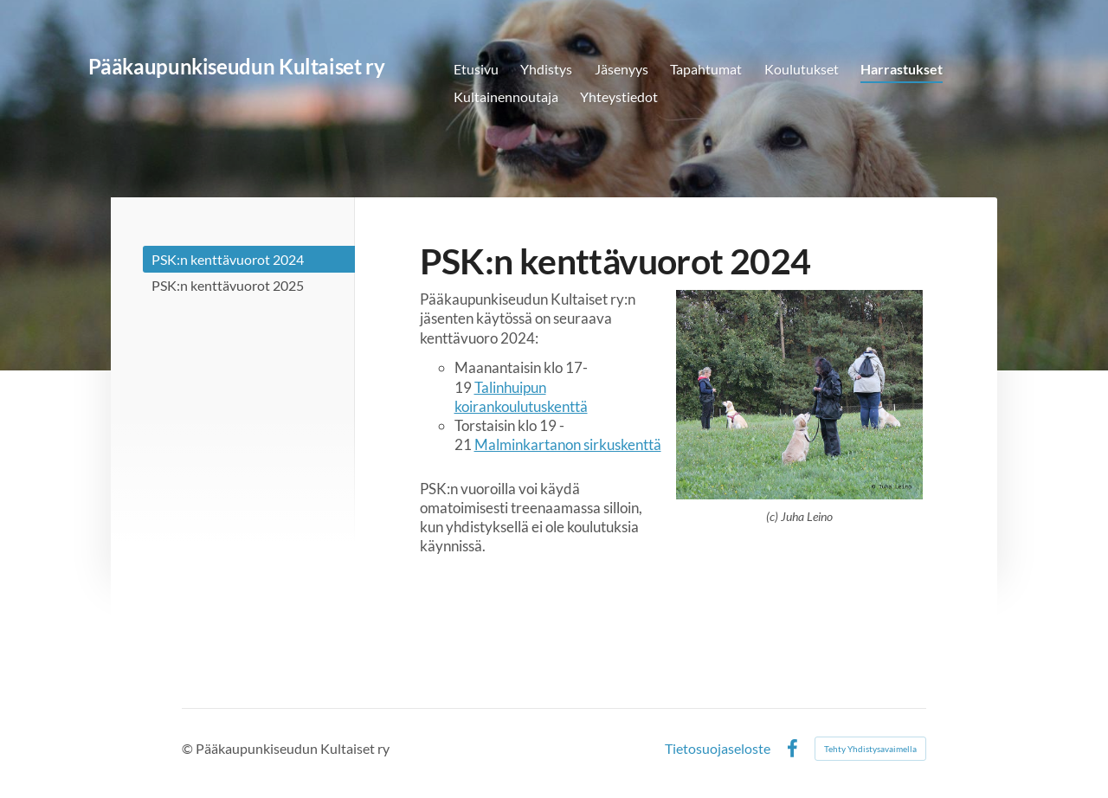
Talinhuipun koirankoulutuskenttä (521, 396)
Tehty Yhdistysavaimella (870, 748)
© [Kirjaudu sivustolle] (189, 748)
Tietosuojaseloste (717, 749)
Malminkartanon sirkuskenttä (567, 444)
